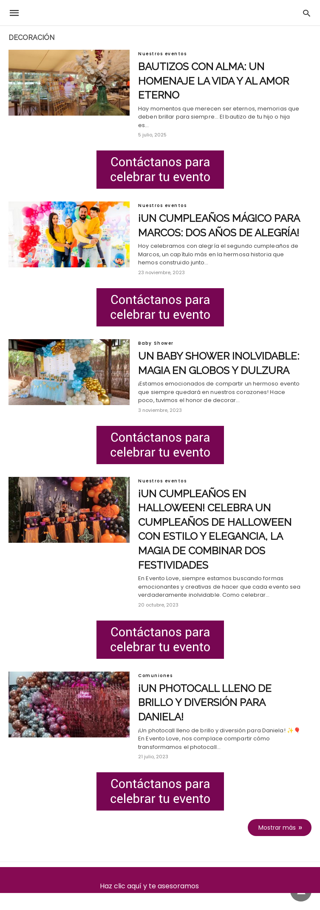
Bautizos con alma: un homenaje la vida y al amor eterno (213, 80)
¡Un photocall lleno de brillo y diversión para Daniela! (205, 702)
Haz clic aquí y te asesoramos (160, 886)
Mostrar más (277, 827)
